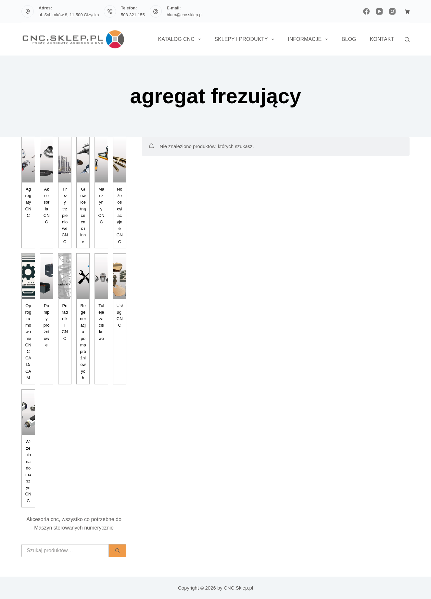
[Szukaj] (407, 39)
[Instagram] (392, 11)
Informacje (309, 39)
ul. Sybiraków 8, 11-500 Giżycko (69, 14)
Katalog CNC (180, 39)
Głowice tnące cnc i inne (83, 215)
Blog (349, 39)
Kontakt (382, 39)
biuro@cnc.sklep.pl (184, 14)
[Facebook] (366, 11)
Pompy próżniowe (47, 325)
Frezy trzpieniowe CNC (65, 215)
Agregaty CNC (28, 202)
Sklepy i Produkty (245, 39)
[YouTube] (379, 11)
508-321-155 (133, 14)
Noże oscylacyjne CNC (120, 215)
